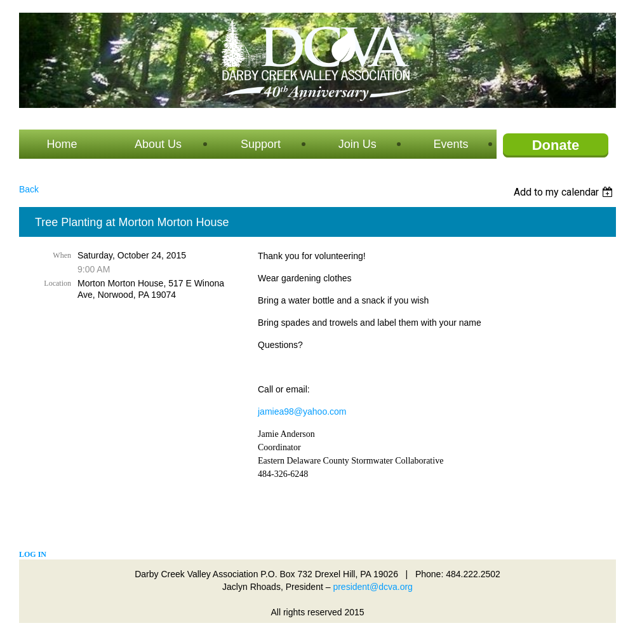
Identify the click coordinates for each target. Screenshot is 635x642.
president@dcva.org (373, 587)
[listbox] (565, 192)
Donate (556, 145)
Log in (32, 554)
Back (29, 189)
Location (57, 283)
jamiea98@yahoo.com (302, 411)
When (62, 255)
